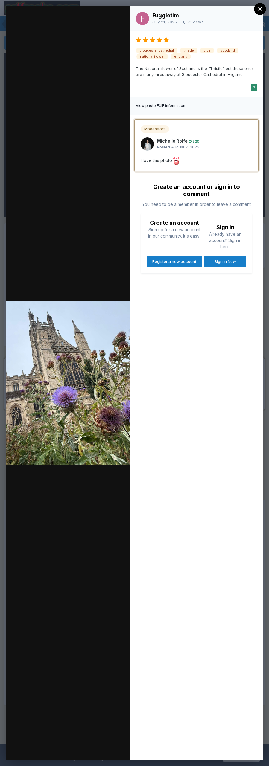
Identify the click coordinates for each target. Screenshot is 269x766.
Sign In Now (225, 261)
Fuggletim (165, 15)
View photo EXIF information (160, 105)
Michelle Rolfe (172, 140)
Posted (178, 147)
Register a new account (174, 261)
